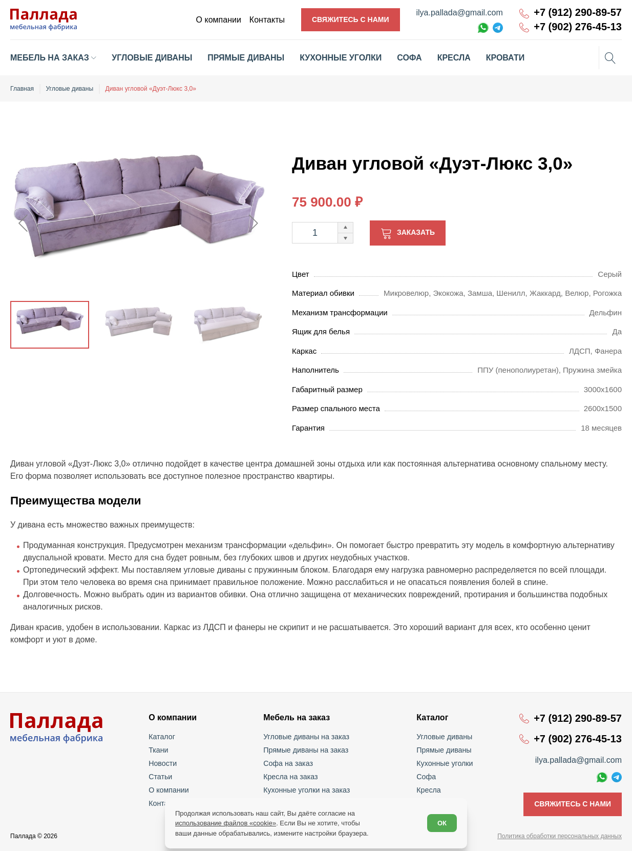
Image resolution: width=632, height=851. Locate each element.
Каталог (163, 737)
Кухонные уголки (444, 763)
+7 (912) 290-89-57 (578, 12)
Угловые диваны (443, 737)
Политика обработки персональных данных (559, 836)
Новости (163, 763)
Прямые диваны (443, 750)
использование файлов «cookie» (225, 823)
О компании (169, 790)
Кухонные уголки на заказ (306, 790)
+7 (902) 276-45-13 (578, 27)
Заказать (416, 232)
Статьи (161, 777)
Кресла (428, 790)
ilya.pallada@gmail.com (459, 12)
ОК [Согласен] (442, 823)
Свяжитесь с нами (350, 19)
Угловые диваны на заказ (306, 737)
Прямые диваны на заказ (306, 750)
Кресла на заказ (291, 777)
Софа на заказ (288, 763)
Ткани (159, 750)
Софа (425, 777)
